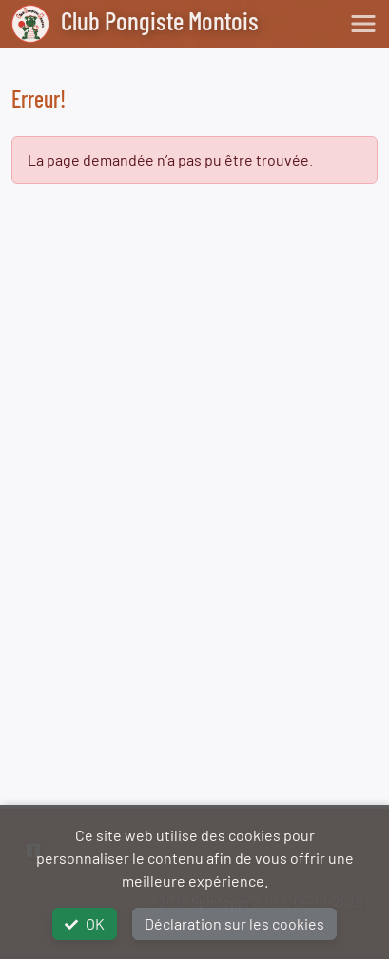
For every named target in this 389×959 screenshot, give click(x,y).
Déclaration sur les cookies (234, 923)
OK (85, 923)
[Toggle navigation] (363, 24)
